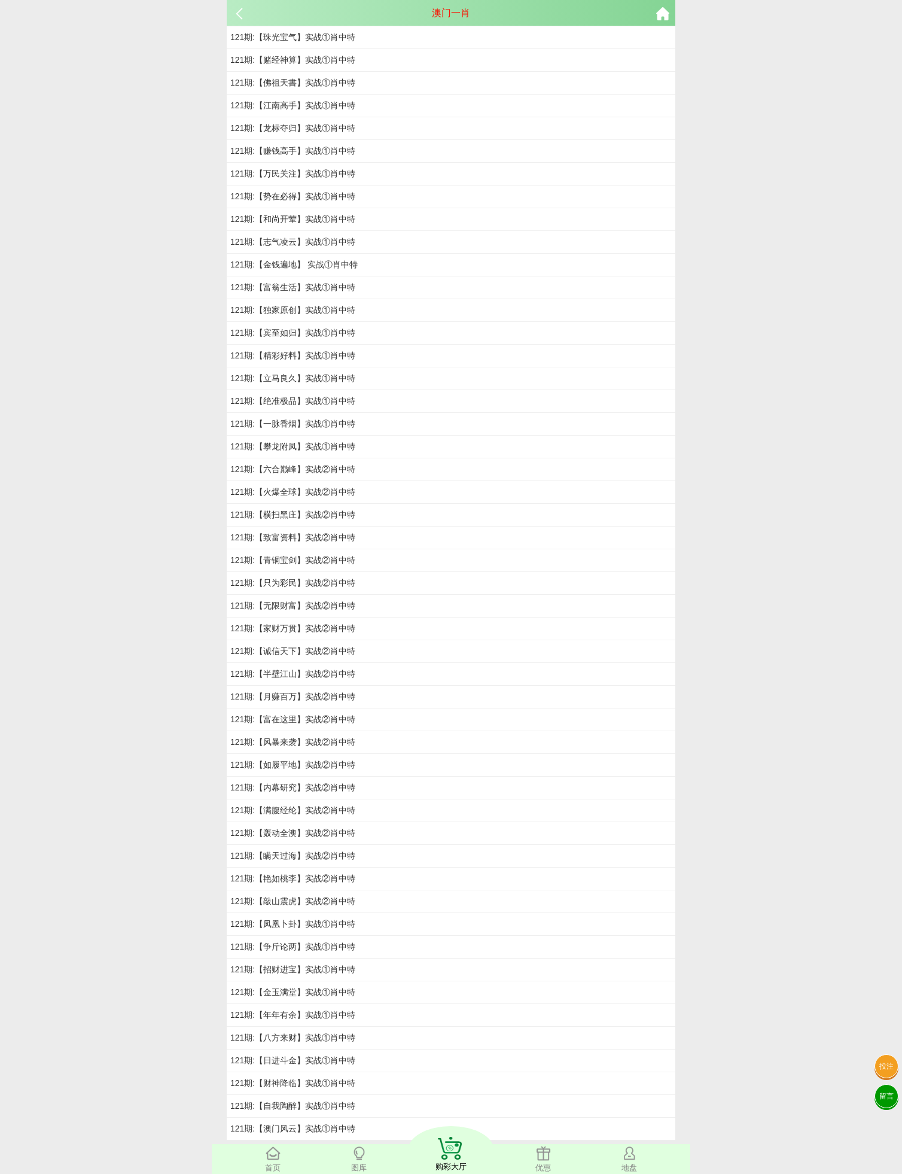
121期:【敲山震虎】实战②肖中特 (292, 901)
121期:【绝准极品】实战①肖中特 (292, 401)
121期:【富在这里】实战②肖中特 (292, 719)
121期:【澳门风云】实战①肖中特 (292, 1128)
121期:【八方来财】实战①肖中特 (292, 1037)
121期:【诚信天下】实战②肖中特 (292, 651)
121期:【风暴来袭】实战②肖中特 (292, 742)
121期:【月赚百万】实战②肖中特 (292, 696)
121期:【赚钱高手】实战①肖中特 (292, 151)
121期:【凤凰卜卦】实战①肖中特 (292, 924)
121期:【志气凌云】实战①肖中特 (292, 242)
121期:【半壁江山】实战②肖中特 (292, 674)
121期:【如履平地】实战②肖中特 (292, 765)
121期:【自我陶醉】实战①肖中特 (292, 1106)
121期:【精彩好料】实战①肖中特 (292, 355)
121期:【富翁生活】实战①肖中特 (292, 287)
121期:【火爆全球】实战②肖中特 (292, 492)
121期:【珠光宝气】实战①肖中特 (292, 37)
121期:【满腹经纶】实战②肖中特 (292, 810)
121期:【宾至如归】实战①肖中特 (292, 332)
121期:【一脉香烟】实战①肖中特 (292, 423)
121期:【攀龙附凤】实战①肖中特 (292, 446)
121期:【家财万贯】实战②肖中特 (292, 628)
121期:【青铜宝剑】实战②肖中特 (292, 560)
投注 (886, 1066)
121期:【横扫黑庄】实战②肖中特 (292, 514)
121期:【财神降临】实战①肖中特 (292, 1083)
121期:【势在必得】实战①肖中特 (292, 196)
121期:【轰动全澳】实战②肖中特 (292, 833)
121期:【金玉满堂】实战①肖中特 (292, 992)
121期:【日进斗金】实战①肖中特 (292, 1060)
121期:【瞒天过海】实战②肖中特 (292, 855)
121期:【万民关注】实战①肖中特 (292, 173)
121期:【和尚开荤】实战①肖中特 (292, 219)
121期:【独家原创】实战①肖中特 (292, 310)
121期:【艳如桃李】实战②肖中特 (292, 878)
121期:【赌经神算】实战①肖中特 (292, 60)
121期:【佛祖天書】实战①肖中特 (292, 82)
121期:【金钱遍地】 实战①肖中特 (294, 264)
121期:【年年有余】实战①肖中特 (292, 1015)
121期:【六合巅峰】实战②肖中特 (292, 469)
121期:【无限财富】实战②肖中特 (292, 605)
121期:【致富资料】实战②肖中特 (292, 537)
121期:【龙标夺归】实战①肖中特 (292, 128)
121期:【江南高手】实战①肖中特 (292, 105)
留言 (886, 1096)
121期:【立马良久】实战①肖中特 (292, 378)
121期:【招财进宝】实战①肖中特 (292, 969)
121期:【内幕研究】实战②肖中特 (292, 787)
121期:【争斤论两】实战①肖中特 (292, 946)
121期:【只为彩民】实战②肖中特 (292, 583)
